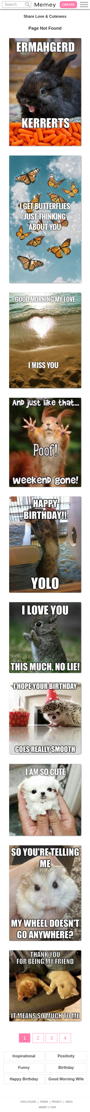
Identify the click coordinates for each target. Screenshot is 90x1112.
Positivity (66, 1056)
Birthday (66, 1068)
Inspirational (23, 1056)
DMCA (69, 1101)
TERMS (44, 1101)
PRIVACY (57, 1101)
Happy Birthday (24, 1079)
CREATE (68, 4)
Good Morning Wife (66, 1079)
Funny (24, 1068)
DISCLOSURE (28, 1101)
